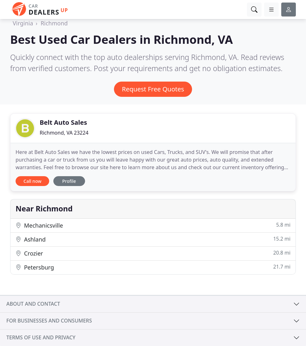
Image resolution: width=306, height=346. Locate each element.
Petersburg (153, 267)
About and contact (33, 303)
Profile (69, 181)
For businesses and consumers (49, 320)
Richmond (54, 23)
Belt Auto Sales (63, 122)
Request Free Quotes (153, 89)
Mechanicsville (153, 225)
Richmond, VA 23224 (64, 132)
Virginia (23, 23)
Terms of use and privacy (41, 337)
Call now (32, 181)
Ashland (153, 239)
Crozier (153, 253)
